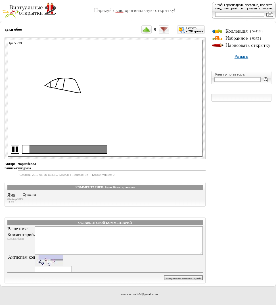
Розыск (241, 56)
